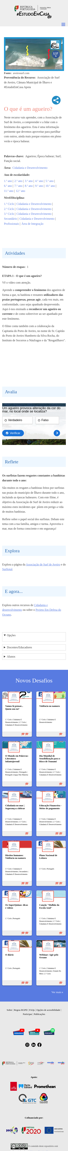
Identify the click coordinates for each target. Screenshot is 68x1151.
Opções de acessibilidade (48, 1010)
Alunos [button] (11, 656)
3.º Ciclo (9, 213)
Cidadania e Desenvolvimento (30, 167)
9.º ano (39, 185)
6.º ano (8, 185)
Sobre (9, 1010)
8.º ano (29, 185)
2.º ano (18, 180)
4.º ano (39, 180)
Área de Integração (32, 223)
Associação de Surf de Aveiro (43, 564)
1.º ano (8, 180)
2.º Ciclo (9, 208)
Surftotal (7, 569)
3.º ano (29, 180)
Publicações (39, 1014)
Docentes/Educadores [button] (19, 647)
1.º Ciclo (9, 203)
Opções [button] (11, 635)
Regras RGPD (20, 1010)
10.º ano (50, 185)
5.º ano (49, 180)
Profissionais (11, 223)
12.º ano (20, 190)
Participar (27, 1014)
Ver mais (56, 992)
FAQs (32, 1010)
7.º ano (18, 185)
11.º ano (8, 190)
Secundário (10, 218)
